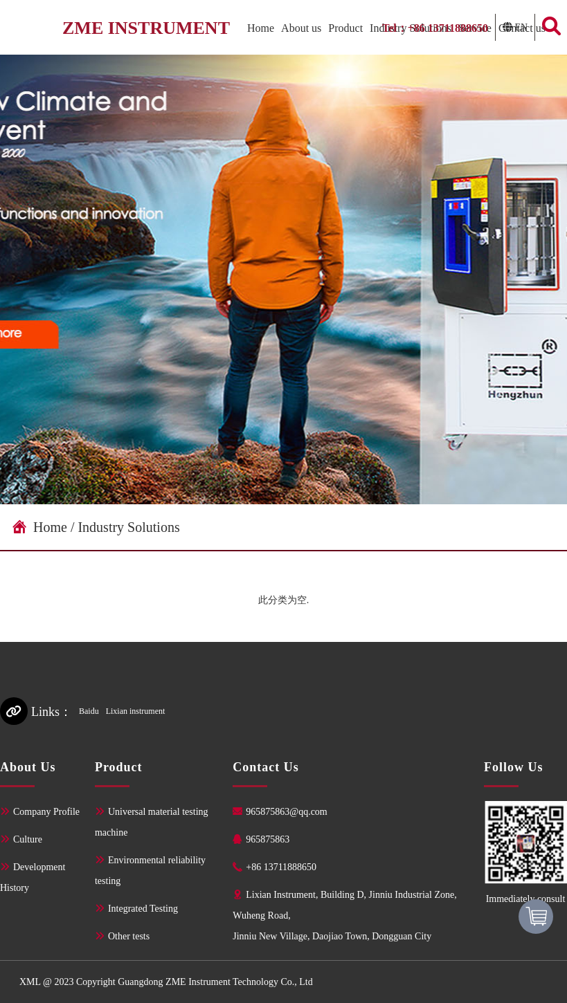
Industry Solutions (128, 526)
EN (520, 27)
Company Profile (46, 811)
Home (260, 27)
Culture (27, 839)
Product (345, 27)
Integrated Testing (143, 908)
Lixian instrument (135, 710)
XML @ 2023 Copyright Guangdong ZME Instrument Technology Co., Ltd (166, 981)
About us (301, 27)
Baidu (89, 710)
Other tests (129, 936)
